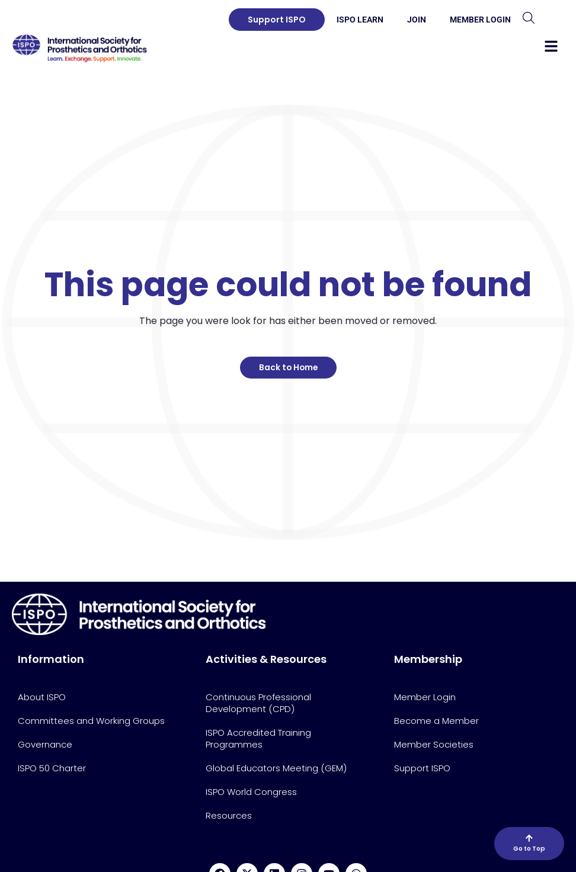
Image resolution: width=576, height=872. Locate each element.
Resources (229, 815)
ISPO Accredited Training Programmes (258, 738)
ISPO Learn (360, 19)
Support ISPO (422, 768)
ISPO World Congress (251, 792)
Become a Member (436, 720)
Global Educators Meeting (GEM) (276, 768)
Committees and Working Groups (91, 720)
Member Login (480, 19)
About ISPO (42, 697)
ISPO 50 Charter (52, 768)
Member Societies (433, 744)
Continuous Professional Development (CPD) (258, 703)
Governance (45, 744)
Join (416, 19)
